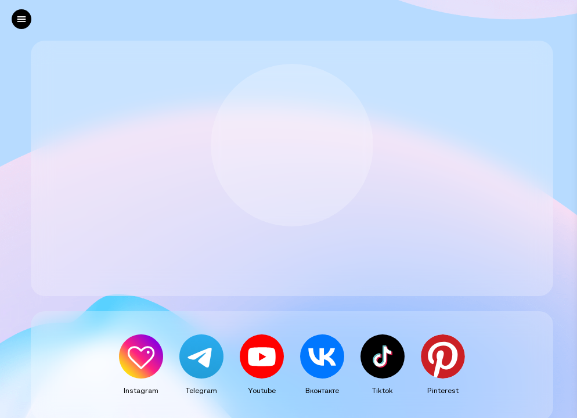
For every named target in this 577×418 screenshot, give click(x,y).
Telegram (201, 390)
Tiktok (382, 390)
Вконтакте (322, 390)
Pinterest (443, 390)
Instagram (141, 390)
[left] (21, 19)
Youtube (262, 390)
